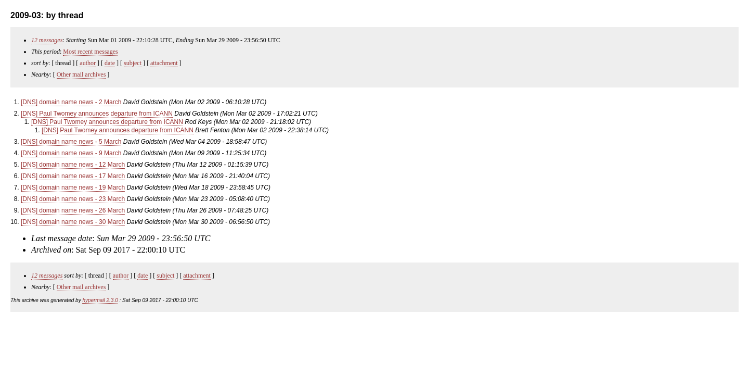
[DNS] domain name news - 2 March (71, 102)
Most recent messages (90, 51)
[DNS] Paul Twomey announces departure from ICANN (97, 113)
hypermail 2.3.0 (100, 300)
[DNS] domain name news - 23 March (73, 199)
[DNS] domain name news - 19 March (73, 187)
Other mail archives (81, 74)
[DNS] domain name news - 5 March (71, 141)
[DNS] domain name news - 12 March (73, 164)
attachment (164, 63)
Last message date (61, 238)
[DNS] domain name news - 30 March (73, 222)
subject (132, 63)
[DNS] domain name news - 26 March (73, 210)
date (110, 63)
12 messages (46, 40)
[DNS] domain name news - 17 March (73, 176)
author (88, 63)
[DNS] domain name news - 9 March (71, 153)
